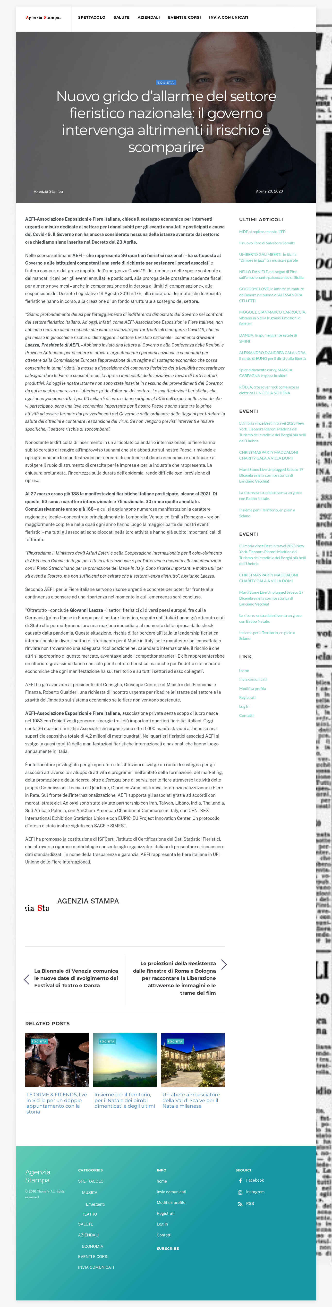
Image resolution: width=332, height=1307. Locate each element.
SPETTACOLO (91, 17)
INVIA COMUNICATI (228, 17)
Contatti (246, 715)
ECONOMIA (92, 1246)
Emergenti (95, 1204)
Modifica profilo (252, 688)
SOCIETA (166, 82)
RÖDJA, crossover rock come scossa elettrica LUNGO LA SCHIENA (269, 390)
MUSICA (89, 1192)
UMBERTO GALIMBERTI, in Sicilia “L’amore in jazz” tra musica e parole (268, 257)
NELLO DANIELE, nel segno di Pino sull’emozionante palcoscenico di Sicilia (271, 274)
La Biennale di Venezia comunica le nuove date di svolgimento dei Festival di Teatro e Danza (76, 978)
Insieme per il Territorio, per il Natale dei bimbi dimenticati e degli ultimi (124, 1100)
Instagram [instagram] (250, 1192)
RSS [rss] (245, 1203)
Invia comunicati (253, 679)
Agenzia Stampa (48, 191)
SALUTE (121, 17)
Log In (244, 706)
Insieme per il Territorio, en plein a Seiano (267, 513)
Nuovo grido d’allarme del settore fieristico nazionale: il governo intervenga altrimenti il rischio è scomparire (166, 121)
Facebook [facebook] (250, 1180)
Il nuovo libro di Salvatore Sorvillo (267, 243)
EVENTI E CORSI (184, 17)
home (244, 670)
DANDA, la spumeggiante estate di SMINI (268, 338)
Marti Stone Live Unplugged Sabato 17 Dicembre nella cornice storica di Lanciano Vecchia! (271, 475)
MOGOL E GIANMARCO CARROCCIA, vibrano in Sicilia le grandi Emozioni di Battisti (272, 318)
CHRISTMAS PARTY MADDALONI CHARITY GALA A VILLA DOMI (268, 455)
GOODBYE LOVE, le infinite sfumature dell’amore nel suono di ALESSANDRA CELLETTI (271, 294)
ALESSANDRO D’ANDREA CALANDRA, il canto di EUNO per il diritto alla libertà (272, 355)
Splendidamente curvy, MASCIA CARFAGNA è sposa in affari (265, 372)
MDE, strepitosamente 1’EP (262, 231)
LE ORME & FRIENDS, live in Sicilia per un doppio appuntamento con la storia (56, 1103)
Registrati (247, 697)
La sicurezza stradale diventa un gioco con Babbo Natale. (270, 495)
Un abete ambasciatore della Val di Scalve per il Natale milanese (191, 1100)
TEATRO (89, 1214)
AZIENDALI (149, 17)
